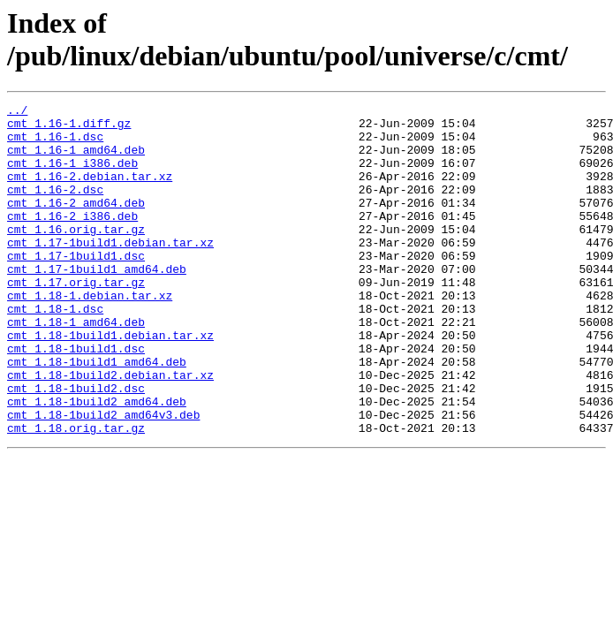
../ (17, 112)
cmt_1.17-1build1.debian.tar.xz (110, 271)
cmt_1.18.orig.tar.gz (76, 494)
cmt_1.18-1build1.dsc (76, 398)
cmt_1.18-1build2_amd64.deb (96, 462)
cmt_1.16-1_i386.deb (72, 176)
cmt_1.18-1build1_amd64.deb (96, 414)
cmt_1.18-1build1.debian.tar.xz (110, 382)
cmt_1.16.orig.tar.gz (76, 255)
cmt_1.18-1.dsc (55, 351)
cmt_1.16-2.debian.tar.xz (89, 192)
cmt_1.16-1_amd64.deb (76, 160)
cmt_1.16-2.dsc (55, 208)
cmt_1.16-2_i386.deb (72, 239)
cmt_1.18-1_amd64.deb (76, 367)
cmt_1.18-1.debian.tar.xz (89, 335)
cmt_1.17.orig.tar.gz (76, 319)
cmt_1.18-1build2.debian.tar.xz (110, 430)
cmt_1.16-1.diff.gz (69, 128)
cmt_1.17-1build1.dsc (76, 287)
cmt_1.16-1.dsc (55, 144)
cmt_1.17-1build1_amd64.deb (96, 303)
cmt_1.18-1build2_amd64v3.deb (103, 478)
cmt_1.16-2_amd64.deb (76, 223)
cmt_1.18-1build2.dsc (76, 446)
